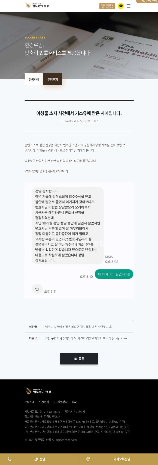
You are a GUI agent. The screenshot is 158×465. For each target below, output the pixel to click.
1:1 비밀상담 (60, 402)
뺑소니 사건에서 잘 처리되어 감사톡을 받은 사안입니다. (78, 326)
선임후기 (52, 79)
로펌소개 (29, 402)
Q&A (74, 402)
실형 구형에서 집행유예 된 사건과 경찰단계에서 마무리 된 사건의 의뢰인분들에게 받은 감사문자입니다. (89, 338)
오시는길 (44, 402)
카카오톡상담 (122, 459)
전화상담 (39, 459)
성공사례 (34, 79)
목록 (79, 358)
